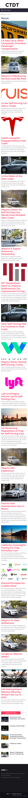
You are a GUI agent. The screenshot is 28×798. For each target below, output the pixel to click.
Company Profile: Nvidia (17, 726)
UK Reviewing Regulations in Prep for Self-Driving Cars (12, 431)
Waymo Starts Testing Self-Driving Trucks (13, 363)
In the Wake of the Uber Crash (11, 177)
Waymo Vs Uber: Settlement (10, 621)
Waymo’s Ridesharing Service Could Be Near (13, 77)
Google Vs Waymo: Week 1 (11, 655)
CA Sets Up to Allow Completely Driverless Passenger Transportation (13, 44)
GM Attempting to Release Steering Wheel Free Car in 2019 (11, 693)
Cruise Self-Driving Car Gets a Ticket (14, 104)
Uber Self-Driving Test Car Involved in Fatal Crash (13, 327)
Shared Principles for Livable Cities (13, 584)
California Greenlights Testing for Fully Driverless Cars (13, 548)
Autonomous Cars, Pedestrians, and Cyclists (17, 718)
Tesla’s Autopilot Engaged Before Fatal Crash (13, 141)
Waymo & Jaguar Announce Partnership (10, 251)
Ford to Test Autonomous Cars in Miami (12, 506)
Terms (25, 795)
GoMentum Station (15, 743)
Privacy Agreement (17, 795)
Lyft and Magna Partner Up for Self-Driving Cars (12, 396)
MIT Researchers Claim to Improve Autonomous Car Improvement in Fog (13, 287)
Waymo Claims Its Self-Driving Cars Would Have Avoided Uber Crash (13, 213)
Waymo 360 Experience (8, 469)
